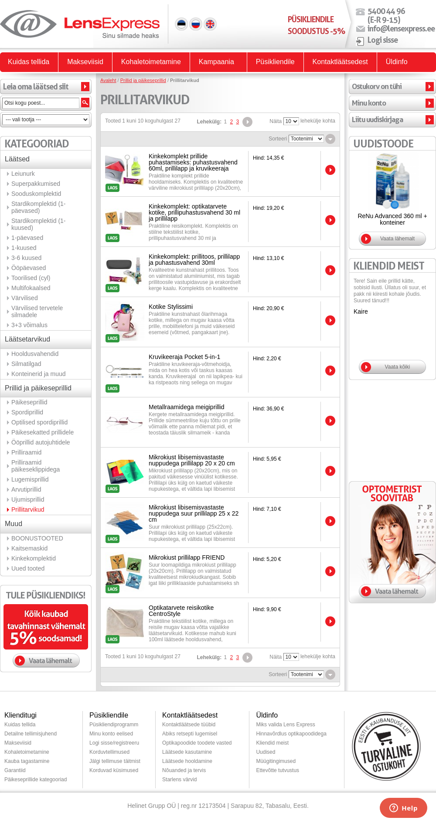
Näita (275, 121)
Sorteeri (278, 139)
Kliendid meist (272, 743)
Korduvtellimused (109, 752)
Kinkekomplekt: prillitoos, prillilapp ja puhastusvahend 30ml (194, 259)
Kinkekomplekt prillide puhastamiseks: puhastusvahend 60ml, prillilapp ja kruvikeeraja (193, 162)
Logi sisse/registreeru (114, 743)
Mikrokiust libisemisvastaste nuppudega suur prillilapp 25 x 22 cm (193, 513)
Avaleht (108, 80)
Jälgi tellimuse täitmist (114, 761)
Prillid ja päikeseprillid (143, 80)
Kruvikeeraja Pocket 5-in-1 (184, 356)
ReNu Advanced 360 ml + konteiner (392, 219)
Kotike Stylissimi (171, 306)
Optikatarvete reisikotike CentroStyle (181, 610)
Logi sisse (383, 39)
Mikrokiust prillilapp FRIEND (187, 557)
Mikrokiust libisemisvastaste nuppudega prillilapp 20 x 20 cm (192, 460)
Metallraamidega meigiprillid (187, 406)
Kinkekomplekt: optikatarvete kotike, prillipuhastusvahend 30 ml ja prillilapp (194, 212)
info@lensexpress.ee (401, 28)
